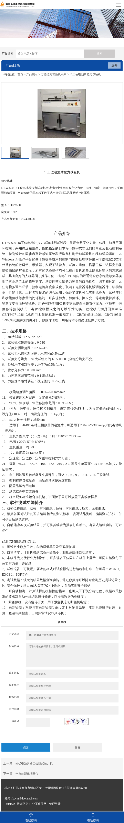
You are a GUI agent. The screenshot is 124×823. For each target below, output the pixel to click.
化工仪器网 (39, 803)
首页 (20, 74)
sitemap (10, 803)
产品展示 (32, 74)
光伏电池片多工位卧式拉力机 (34, 763)
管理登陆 (55, 803)
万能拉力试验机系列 (53, 74)
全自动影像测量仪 (27, 773)
